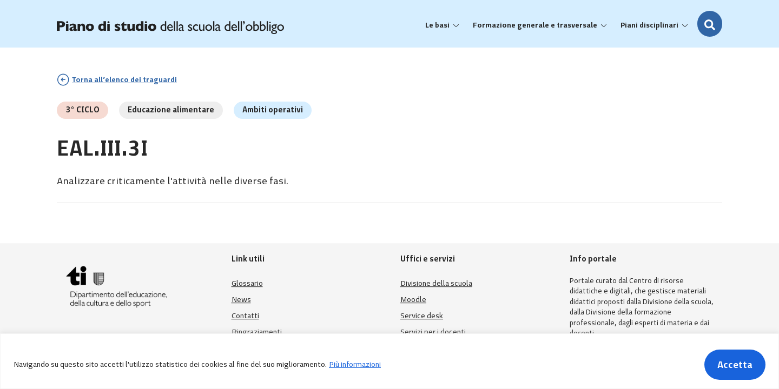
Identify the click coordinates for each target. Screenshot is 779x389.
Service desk (421, 315)
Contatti (245, 315)
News (241, 299)
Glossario (247, 283)
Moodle (413, 299)
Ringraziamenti (257, 332)
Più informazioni (355, 364)
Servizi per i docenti (433, 332)
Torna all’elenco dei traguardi (124, 79)
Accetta (734, 365)
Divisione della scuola (436, 283)
